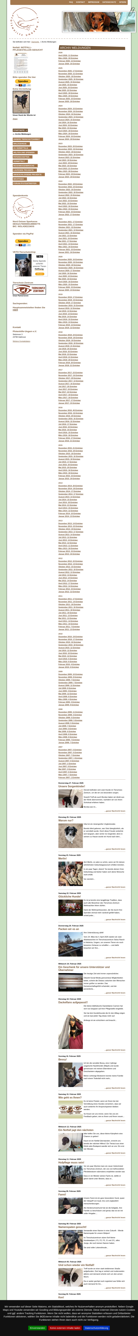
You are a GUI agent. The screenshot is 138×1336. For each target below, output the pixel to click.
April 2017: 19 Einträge (68, 395)
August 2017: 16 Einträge (69, 384)
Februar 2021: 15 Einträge (69, 249)
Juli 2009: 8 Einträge (67, 688)
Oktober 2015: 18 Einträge (69, 454)
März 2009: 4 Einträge (67, 699)
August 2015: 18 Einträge (69, 459)
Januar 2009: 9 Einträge (68, 705)
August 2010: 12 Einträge (69, 648)
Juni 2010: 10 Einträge (68, 653)
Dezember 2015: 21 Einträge (70, 448)
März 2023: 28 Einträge (68, 171)
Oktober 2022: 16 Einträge (69, 190)
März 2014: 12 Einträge (68, 511)
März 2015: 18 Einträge (68, 473)
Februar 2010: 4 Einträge (69, 664)
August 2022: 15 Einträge (69, 195)
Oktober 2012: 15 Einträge (69, 567)
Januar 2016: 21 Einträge (69, 441)
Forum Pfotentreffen (24, 183)
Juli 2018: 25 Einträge (67, 349)
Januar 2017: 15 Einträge (69, 403)
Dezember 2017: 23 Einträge (70, 373)
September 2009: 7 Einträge (70, 683)
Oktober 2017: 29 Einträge (69, 378)
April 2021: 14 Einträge (68, 244)
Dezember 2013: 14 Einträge (70, 523)
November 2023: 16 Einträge (70, 149)
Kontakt (80, 2)
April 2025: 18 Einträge (68, 93)
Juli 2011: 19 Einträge (67, 613)
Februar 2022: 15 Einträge (69, 212)
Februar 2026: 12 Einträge (69, 61)
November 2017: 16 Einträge (70, 375)
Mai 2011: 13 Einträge (67, 618)
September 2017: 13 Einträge (70, 381)
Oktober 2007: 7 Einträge (69, 755)
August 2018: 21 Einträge (69, 346)
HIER (15, 310)
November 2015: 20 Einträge (70, 451)
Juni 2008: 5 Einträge (67, 729)
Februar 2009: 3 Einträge (69, 702)
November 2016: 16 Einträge (70, 413)
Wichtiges (18, 179)
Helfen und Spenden (23, 152)
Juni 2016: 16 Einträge (68, 427)
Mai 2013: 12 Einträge (67, 543)
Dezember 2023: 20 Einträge (70, 146)
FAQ (71, 2)
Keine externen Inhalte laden (65, 1328)
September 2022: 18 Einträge (70, 192)
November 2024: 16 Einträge (70, 111)
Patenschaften (21, 157)
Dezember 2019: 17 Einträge (70, 297)
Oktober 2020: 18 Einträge (69, 265)
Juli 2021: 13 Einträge (67, 236)
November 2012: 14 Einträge (70, 564)
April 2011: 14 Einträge (68, 621)
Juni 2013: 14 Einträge (68, 540)
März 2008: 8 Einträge (67, 737)
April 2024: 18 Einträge (68, 131)
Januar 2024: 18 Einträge (69, 139)
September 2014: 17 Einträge (70, 494)
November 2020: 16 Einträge (70, 262)
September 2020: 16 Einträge (70, 268)
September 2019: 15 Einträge (70, 305)
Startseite (35, 42)
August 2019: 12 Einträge (69, 308)
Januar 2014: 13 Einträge (69, 516)
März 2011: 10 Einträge (68, 624)
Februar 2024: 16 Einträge (69, 136)
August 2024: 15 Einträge (69, 120)
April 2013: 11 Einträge (68, 546)
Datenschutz (109, 2)
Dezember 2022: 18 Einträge (70, 184)
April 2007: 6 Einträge (67, 772)
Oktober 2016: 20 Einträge (69, 416)
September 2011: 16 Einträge (70, 607)
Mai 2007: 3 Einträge (67, 769)
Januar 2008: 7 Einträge (68, 743)
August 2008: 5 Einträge (68, 723)
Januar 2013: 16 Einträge (69, 554)
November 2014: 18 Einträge (70, 488)
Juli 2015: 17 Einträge (67, 462)
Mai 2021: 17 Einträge (67, 241)
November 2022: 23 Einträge (70, 187)
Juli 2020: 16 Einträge (67, 273)
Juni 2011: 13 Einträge (68, 615)
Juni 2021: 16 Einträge (68, 238)
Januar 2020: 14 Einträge (69, 290)
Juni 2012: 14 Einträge (68, 578)
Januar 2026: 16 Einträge (69, 64)
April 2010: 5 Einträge (67, 659)
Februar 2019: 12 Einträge (69, 325)
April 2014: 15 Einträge (68, 508)
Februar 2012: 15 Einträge (69, 589)
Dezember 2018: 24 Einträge (70, 335)
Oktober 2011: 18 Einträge (69, 604)
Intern (122, 2)
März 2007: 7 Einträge (67, 775)
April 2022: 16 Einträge (68, 206)
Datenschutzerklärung (96, 1328)
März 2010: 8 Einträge (67, 662)
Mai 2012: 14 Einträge (67, 581)
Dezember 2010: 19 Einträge (70, 637)
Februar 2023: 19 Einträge (69, 174)
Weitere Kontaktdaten (21, 341)
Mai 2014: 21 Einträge (67, 505)
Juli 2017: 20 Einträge (67, 386)
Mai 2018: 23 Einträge (67, 354)
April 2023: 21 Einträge (68, 168)
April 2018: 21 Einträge (68, 357)
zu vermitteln (20, 148)
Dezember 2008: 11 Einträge (70, 712)
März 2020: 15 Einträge (68, 284)
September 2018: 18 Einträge (70, 343)
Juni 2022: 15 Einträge (68, 201)
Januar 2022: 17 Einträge (69, 215)
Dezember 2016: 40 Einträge (70, 410)
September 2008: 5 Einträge (70, 720)
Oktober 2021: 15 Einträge (69, 227)
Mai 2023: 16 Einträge (67, 166)
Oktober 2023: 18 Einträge (69, 152)
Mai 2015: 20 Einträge (67, 467)
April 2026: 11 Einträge (68, 55)
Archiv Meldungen (23, 134)
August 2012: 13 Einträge (69, 572)
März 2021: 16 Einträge (68, 247)
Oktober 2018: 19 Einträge (69, 340)
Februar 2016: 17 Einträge (69, 438)
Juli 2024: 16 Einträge (67, 122)
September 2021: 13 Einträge (70, 230)
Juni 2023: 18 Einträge (68, 163)
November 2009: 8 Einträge (70, 677)
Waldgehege (20, 144)
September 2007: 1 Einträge (70, 758)
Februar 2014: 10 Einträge (69, 513)
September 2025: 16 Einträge (70, 79)
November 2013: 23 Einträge (70, 526)
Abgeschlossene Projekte (27, 175)
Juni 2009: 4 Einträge (67, 691)
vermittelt (19, 161)
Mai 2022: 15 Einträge (67, 203)
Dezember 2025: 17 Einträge (70, 71)
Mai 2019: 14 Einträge (67, 317)
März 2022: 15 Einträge (68, 209)
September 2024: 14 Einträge (70, 117)
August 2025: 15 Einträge (69, 82)
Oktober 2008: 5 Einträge (69, 718)
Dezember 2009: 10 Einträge (70, 674)
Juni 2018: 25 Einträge (68, 351)
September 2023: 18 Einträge (70, 155)
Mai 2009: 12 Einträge (67, 694)
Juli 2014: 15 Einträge (67, 500)
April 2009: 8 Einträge (67, 696)
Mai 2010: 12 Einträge (67, 656)
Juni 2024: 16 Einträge (68, 125)
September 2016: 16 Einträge (70, 419)
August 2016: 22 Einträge (69, 421)
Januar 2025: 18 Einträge (69, 101)
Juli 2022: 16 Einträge (67, 198)
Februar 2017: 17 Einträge (69, 400)
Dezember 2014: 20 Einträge (70, 486)
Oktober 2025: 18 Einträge (69, 76)
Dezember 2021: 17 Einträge (70, 222)
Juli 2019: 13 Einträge (67, 311)
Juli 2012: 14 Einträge (67, 575)
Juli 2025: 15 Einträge (67, 85)
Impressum (93, 2)
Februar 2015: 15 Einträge (69, 476)
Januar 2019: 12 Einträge (69, 328)
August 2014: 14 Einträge (69, 497)
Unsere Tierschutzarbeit (26, 139)
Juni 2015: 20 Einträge (68, 465)
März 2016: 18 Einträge (68, 435)
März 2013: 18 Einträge (68, 548)
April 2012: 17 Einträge (68, 583)
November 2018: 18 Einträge (70, 338)
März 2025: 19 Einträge (68, 96)
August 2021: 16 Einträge (69, 233)
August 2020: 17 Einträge (69, 271)
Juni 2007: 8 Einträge (67, 766)
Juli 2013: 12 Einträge (67, 537)
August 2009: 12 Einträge (69, 685)
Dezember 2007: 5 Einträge (70, 750)
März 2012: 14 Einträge (68, 586)
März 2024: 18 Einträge (68, 134)
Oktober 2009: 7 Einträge (69, 680)
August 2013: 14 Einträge (69, 535)
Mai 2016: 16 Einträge (67, 430)
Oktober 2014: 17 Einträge (69, 491)
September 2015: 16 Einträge (70, 456)
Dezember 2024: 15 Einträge (70, 109)
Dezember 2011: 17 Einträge (70, 599)
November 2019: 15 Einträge (70, 300)
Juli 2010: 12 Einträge (67, 650)
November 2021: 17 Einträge (70, 224)
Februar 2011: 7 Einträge (69, 627)
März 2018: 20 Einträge (68, 360)
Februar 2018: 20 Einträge (69, 363)
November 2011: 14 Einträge (70, 602)
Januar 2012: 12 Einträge (69, 592)
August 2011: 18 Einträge (69, 610)
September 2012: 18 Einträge (70, 569)
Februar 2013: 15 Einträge (69, 551)
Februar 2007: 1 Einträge (69, 777)
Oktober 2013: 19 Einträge (69, 529)
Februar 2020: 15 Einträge (69, 287)
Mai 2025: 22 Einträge (67, 90)
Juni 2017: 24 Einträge (68, 389)
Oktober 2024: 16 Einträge (69, 114)
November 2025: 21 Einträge (70, 74)
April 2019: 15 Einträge (68, 319)
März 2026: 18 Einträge (68, 58)
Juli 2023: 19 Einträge (67, 160)
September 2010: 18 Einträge (70, 645)
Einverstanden (37, 1328)
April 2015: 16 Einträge (68, 470)
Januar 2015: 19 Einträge (69, 479)
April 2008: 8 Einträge (67, 734)
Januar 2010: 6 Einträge (68, 667)
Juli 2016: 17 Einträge (67, 424)
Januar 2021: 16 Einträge (69, 252)
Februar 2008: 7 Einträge (69, 740)
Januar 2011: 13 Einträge (69, 629)
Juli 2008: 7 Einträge (67, 726)
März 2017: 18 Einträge (68, 398)
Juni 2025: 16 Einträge (68, 87)
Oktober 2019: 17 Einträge (69, 303)
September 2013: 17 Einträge (70, 532)
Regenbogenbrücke (23, 166)
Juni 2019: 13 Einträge (68, 314)
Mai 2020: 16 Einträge (67, 279)
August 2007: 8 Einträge (68, 761)
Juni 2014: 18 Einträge (68, 502)
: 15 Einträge (69, 99)
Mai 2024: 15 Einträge (67, 128)
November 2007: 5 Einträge (70, 752)
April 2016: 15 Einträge (68, 432)
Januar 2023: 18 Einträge (69, 177)
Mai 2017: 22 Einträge (67, 392)
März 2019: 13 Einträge (68, 322)
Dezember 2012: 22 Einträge (70, 561)
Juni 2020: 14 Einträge (68, 276)
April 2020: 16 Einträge (68, 282)
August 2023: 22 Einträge (69, 157)
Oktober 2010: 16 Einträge (69, 642)
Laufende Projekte (23, 170)
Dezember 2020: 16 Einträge (70, 259)
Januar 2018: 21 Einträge (69, 365)
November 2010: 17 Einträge (70, 639)
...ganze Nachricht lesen (115, 811)
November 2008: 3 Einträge (70, 715)
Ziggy (15, 119)
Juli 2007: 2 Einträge (67, 764)
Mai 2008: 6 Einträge (67, 731)
